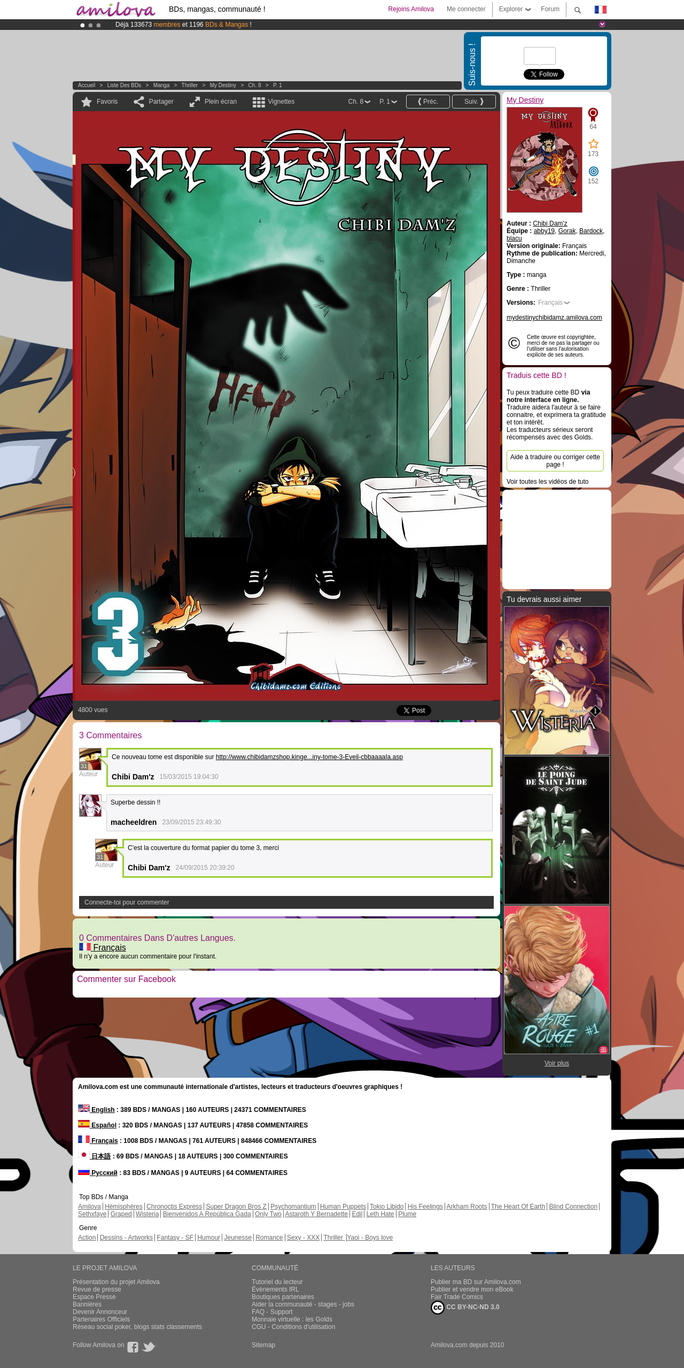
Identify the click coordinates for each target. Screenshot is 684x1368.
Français (102, 947)
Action (87, 1237)
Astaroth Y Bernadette (316, 1214)
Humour (208, 1237)
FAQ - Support (272, 1312)
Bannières (87, 1304)
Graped (121, 1214)
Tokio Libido (386, 1206)
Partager (161, 101)
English (96, 1110)
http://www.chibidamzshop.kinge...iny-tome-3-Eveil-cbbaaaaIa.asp (309, 757)
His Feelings (425, 1206)
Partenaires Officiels (101, 1319)
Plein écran (221, 101)
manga (161, 85)
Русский (98, 1173)
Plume (407, 1214)
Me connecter (466, 9)
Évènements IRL (275, 1289)
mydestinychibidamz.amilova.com (554, 317)
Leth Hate (380, 1214)
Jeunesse (237, 1237)
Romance (269, 1237)
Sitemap (263, 1345)
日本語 (94, 1156)
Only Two (268, 1214)
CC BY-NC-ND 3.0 (465, 1308)
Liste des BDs (124, 85)
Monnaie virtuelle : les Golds (292, 1319)
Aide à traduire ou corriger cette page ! (555, 460)
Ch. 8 (254, 85)
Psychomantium (293, 1206)
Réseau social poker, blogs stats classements (137, 1327)
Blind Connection (573, 1206)
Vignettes (281, 101)
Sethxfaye (92, 1214)
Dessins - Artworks (126, 1237)
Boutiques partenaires (283, 1297)
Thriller (190, 85)
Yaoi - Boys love (370, 1237)
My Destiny (224, 85)
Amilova (89, 1206)
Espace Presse (94, 1297)
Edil (357, 1214)
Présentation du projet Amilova (116, 1282)
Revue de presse (97, 1289)
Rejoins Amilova (411, 9)
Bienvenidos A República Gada (207, 1214)
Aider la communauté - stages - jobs (303, 1304)
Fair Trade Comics (457, 1297)
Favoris (107, 101)
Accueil (86, 85)
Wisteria (147, 1214)
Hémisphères (124, 1206)
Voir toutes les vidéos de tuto (547, 481)
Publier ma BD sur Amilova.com (476, 1282)
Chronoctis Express (174, 1206)
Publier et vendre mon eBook (472, 1289)
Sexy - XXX (303, 1237)
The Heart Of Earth (518, 1206)
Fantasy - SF (175, 1237)
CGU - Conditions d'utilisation (293, 1327)
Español (97, 1125)
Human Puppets (343, 1206)
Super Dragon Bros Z (236, 1206)
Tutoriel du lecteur (277, 1282)
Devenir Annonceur (100, 1312)
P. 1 (277, 85)
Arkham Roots (467, 1206)
